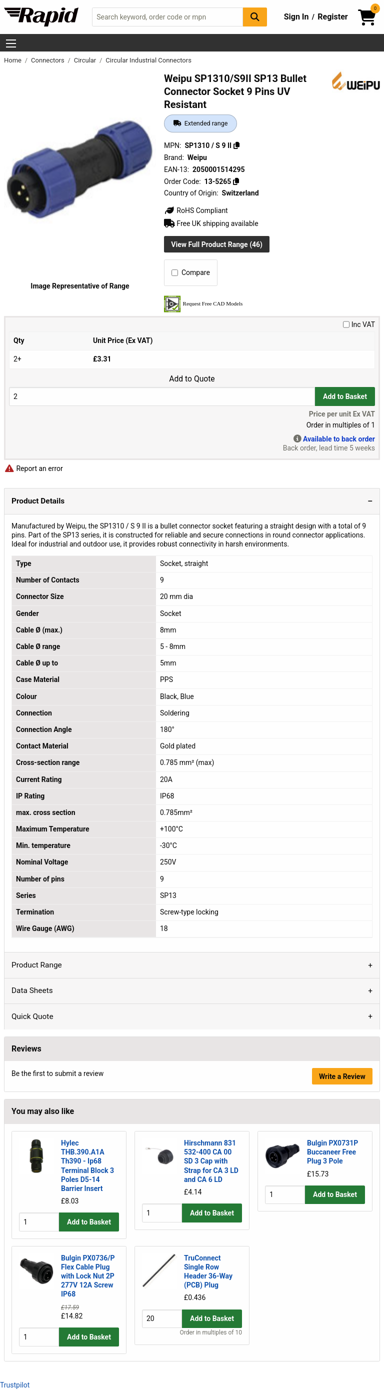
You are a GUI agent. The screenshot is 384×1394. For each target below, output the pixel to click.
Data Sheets (32, 990)
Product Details (38, 501)
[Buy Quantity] (162, 396)
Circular (86, 60)
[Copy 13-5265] (236, 181)
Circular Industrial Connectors (149, 60)
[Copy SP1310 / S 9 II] (237, 145)
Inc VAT (359, 324)
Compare (191, 272)
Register (333, 17)
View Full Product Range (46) (216, 244)
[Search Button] (255, 17)
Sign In (296, 17)
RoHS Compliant (196, 210)
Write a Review (342, 1076)
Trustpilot (15, 1385)
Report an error (33, 468)
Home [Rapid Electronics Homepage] (13, 60)
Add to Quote (191, 379)
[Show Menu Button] (11, 44)
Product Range (37, 965)
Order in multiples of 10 (211, 1341)
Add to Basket (345, 396)
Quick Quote (33, 1016)
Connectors (48, 60)
